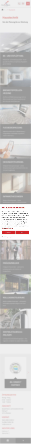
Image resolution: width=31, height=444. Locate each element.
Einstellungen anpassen (8, 237)
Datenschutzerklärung (7, 228)
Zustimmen (8, 232)
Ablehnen (22, 232)
